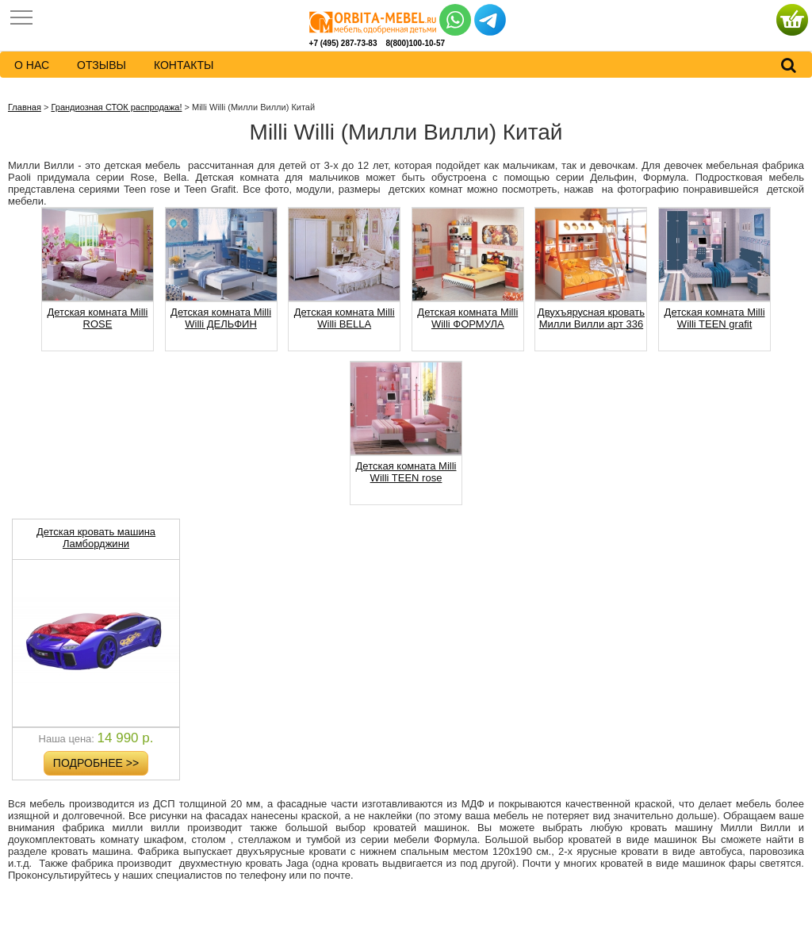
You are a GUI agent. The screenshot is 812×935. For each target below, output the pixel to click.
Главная (24, 107)
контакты (184, 65)
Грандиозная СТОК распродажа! (116, 107)
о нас (31, 65)
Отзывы (101, 65)
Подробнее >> (96, 763)
